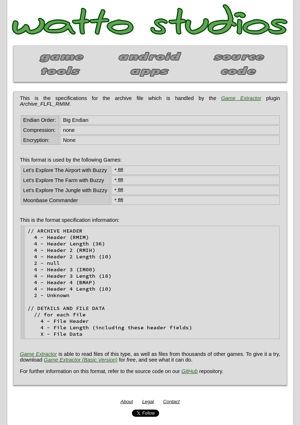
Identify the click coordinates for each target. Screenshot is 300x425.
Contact (171, 401)
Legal (148, 401)
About (126, 401)
